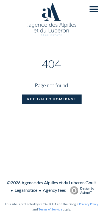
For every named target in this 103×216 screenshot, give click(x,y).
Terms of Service (50, 209)
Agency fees (54, 190)
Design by (80, 190)
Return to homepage (51, 99)
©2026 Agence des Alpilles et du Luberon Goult (51, 182)
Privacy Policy (88, 204)
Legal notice (26, 190)
